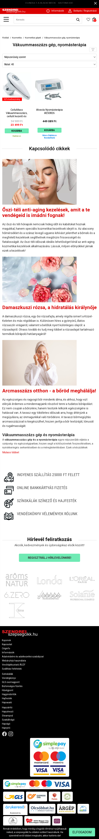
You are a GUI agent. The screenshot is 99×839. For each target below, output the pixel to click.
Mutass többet (10, 452)
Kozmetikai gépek (33, 38)
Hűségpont (7, 690)
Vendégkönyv (9, 678)
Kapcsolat (7, 644)
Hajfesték (7, 698)
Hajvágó (6, 723)
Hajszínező (7, 711)
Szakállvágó (8, 719)
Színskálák (7, 674)
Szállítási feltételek (12, 668)
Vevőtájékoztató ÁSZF (13, 664)
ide (58, 835)
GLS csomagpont (11, 682)
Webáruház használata (14, 660)
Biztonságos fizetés (12, 686)
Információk (8, 652)
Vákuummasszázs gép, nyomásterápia (62, 38)
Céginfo (6, 648)
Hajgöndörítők (9, 694)
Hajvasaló (7, 702)
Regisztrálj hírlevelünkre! (49, 557)
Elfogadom (82, 832)
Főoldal (5, 38)
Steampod (7, 715)
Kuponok (6, 640)
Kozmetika (17, 38)
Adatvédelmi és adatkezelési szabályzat (23, 656)
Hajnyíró (6, 728)
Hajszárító (7, 707)
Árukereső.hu (15, 813)
